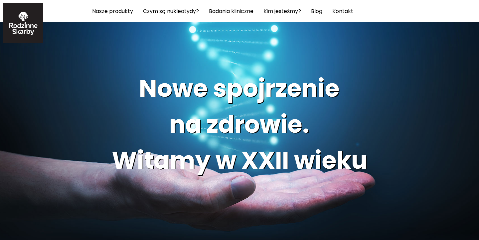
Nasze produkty (112, 11)
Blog (316, 11)
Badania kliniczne (231, 11)
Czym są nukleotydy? (171, 11)
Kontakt (342, 11)
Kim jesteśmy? (282, 11)
